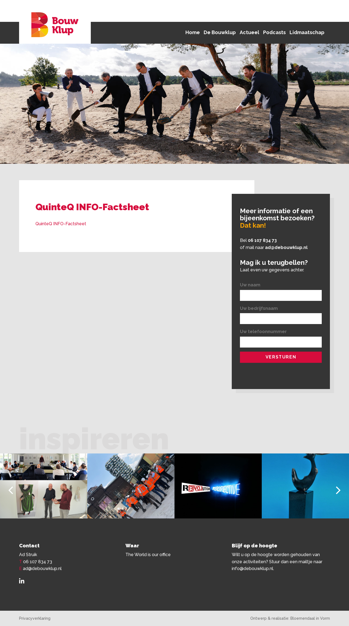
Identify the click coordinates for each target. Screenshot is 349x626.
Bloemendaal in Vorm (310, 618)
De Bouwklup (220, 32)
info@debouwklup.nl (252, 568)
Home (192, 32)
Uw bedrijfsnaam (259, 308)
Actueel (249, 32)
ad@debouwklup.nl (286, 247)
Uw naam (250, 284)
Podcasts (274, 32)
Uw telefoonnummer (263, 331)
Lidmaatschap (307, 32)
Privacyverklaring (34, 618)
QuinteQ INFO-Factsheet (60, 223)
